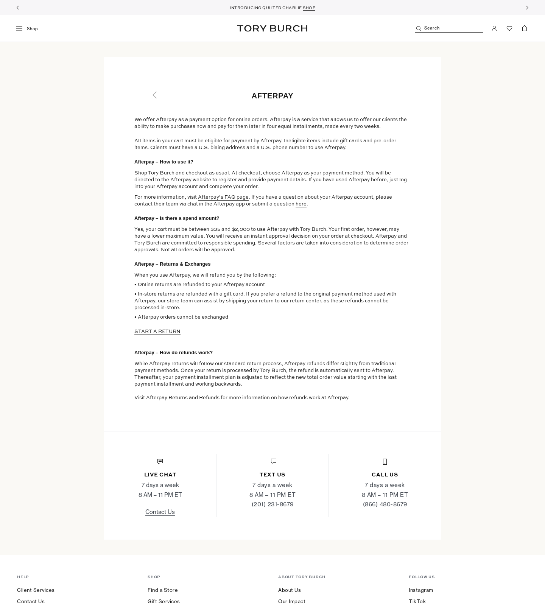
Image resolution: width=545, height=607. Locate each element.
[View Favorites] (509, 28)
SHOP (309, 7)
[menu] (30, 29)
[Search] (449, 29)
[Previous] (18, 7)
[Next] (527, 7)
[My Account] (494, 28)
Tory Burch (272, 28)
